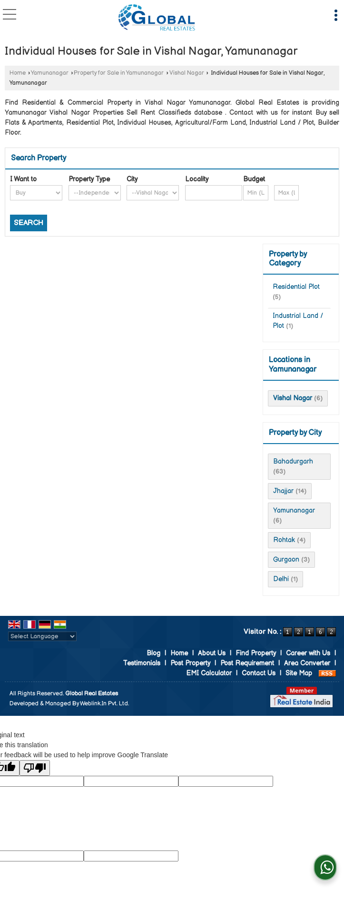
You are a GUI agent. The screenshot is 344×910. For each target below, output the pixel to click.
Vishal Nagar (186, 73)
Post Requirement (247, 663)
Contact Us (258, 673)
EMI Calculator (209, 673)
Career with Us (308, 653)
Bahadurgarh (293, 461)
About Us (212, 653)
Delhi (281, 579)
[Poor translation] (35, 768)
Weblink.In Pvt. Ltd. (104, 703)
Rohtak (284, 540)
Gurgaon (286, 559)
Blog (153, 653)
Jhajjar (283, 491)
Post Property (190, 663)
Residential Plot (296, 287)
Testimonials (141, 663)
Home (18, 73)
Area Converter (307, 663)
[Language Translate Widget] (42, 636)
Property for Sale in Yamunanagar (119, 73)
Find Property (256, 653)
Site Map (298, 673)
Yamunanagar (50, 73)
